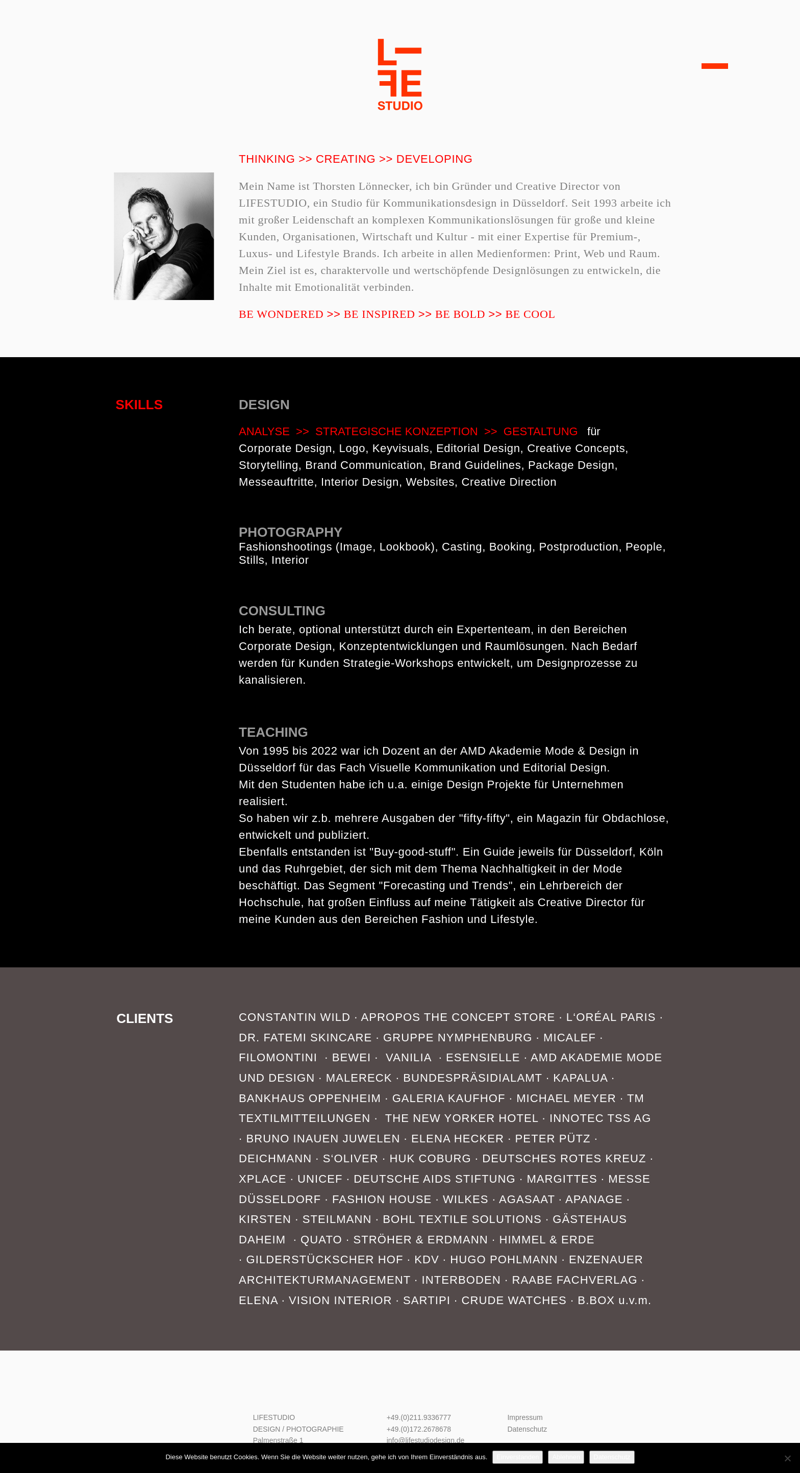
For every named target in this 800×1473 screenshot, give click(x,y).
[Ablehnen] (787, 1458)
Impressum (524, 1417)
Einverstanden (517, 1457)
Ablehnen (566, 1457)
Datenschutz (527, 1429)
